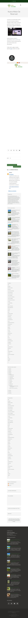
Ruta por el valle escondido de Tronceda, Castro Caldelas (16, 254)
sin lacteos (9, 343)
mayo (10, 381)
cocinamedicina (11, 483)
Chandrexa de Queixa (11, 414)
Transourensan (10, 351)
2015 (9, 390)
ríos (8, 336)
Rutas (9, 337)
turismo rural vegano (11, 354)
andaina (9, 286)
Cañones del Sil (10, 408)
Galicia (9, 423)
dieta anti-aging (10, 420)
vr (8, 476)
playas (9, 327)
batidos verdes (10, 287)
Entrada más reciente (12, 165)
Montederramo (10, 319)
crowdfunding (10, 417)
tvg (8, 357)
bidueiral (9, 289)
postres (9, 328)
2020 (10, 371)
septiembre (11, 378)
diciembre (11, 374)
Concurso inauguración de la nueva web (13, 386)
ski (8, 345)
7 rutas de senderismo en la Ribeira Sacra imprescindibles (15, 554)
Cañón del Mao (10, 292)
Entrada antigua (17, 166)
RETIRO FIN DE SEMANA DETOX (15, 588)
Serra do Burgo (10, 340)
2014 (9, 391)
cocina (9, 301)
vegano (9, 473)
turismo (9, 467)
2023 (9, 368)
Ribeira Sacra (10, 333)
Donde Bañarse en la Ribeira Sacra (15, 225)
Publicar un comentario (12, 190)
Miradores (9, 316)
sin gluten (9, 342)
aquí (11, 48)
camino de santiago (11, 405)
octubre (11, 377)
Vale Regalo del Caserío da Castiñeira (16, 267)
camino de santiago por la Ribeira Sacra (15, 246)
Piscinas (9, 325)
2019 (9, 372)
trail (8, 464)
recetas (9, 331)
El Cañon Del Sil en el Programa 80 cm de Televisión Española (15, 261)
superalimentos (10, 461)
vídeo (9, 360)
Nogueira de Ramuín (11, 322)
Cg (9, 172)
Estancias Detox (13, 574)
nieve (9, 321)
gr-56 (9, 310)
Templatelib (14, 612)
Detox (9, 304)
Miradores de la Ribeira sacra (15, 274)
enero (11, 385)
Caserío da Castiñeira (11, 411)
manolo (10, 485)
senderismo (10, 339)
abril (10, 382)
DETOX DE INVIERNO (14, 593)
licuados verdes (10, 313)
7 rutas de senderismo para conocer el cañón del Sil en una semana (16, 218)
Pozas (9, 330)
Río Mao (9, 334)
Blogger (14, 521)
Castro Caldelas (10, 298)
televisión (9, 348)
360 (8, 284)
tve (8, 470)
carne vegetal (10, 295)
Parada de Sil (10, 324)
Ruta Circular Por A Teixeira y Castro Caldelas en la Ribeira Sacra (16, 239)
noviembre (11, 376)
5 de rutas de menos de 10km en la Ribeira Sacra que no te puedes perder (15, 232)
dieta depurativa (10, 307)
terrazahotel (11, 174)
